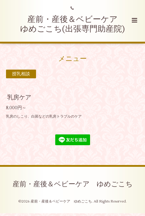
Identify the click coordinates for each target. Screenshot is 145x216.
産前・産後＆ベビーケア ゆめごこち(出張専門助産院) (73, 24)
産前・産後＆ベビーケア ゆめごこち (73, 184)
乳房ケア (19, 97)
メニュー (72, 59)
